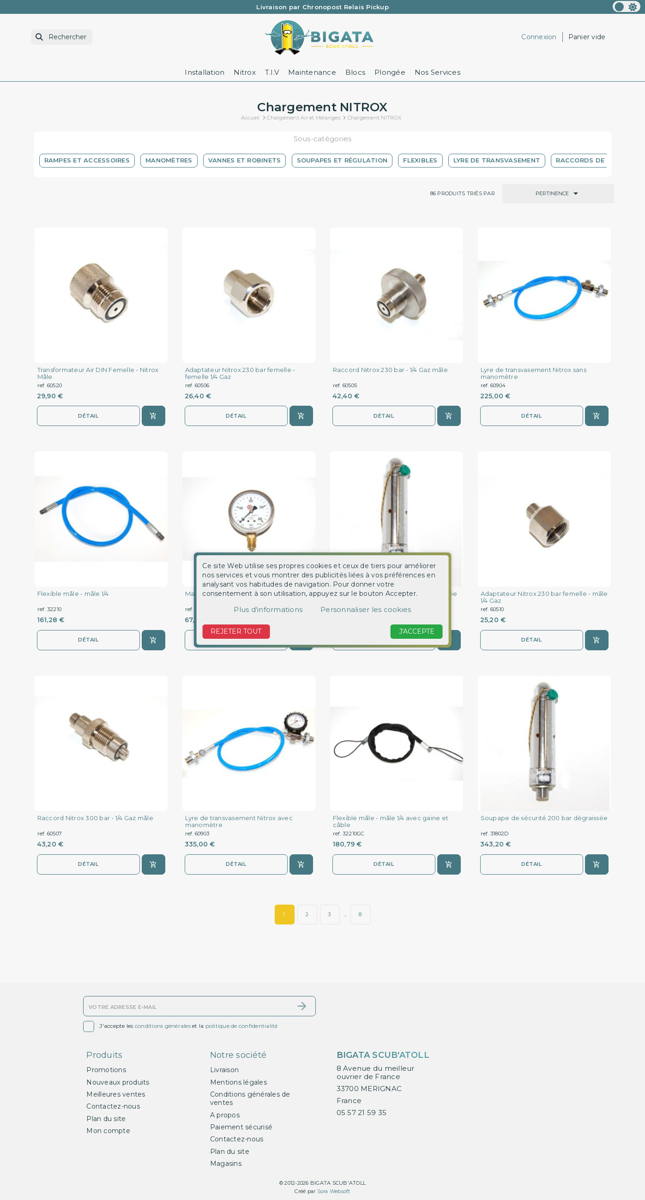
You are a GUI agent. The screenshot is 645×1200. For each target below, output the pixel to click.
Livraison (224, 1070)
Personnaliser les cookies (365, 609)
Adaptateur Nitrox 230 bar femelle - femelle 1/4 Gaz (240, 373)
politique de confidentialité (241, 1026)
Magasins (225, 1163)
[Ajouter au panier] (153, 416)
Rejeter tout (236, 631)
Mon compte (108, 1131)
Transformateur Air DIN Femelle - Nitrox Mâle (98, 373)
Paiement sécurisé (241, 1127)
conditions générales (163, 1026)
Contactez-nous (113, 1106)
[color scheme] (626, 6)
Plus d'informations (268, 609)
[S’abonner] (302, 1006)
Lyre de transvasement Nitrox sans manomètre (533, 373)
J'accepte (416, 631)
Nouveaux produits (117, 1082)
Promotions (106, 1070)
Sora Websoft (333, 1191)
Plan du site (106, 1119)
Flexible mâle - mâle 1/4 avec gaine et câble (391, 821)
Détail (88, 416)
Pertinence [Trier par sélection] (558, 193)
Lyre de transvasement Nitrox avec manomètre (239, 821)
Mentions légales (238, 1082)
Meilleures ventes (115, 1094)
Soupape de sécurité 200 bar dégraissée (544, 818)
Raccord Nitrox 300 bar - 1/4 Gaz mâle (95, 818)
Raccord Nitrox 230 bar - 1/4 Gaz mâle (390, 369)
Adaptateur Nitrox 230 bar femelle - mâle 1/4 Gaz (544, 597)
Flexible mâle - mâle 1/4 (73, 593)
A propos (225, 1115)
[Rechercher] (61, 37)
